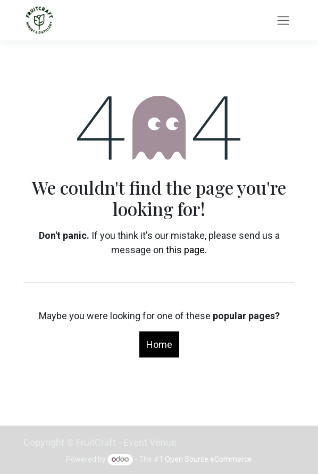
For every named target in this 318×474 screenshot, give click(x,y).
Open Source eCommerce (208, 459)
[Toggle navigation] (283, 20)
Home (159, 344)
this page (185, 249)
